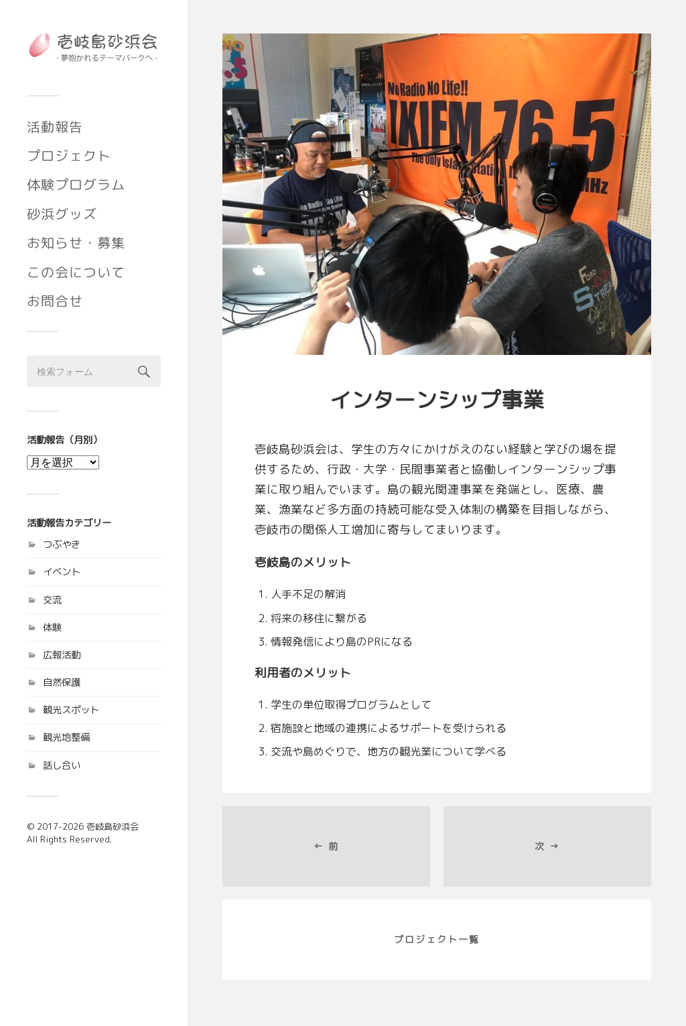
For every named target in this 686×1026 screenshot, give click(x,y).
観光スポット (71, 710)
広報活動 (61, 655)
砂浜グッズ (62, 213)
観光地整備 (66, 737)
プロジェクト (69, 155)
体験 (52, 627)
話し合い (61, 765)
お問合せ (55, 300)
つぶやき (61, 544)
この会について (76, 272)
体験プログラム (76, 184)
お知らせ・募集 (76, 242)
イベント (61, 572)
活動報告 (55, 126)
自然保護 (61, 682)
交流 (52, 600)
